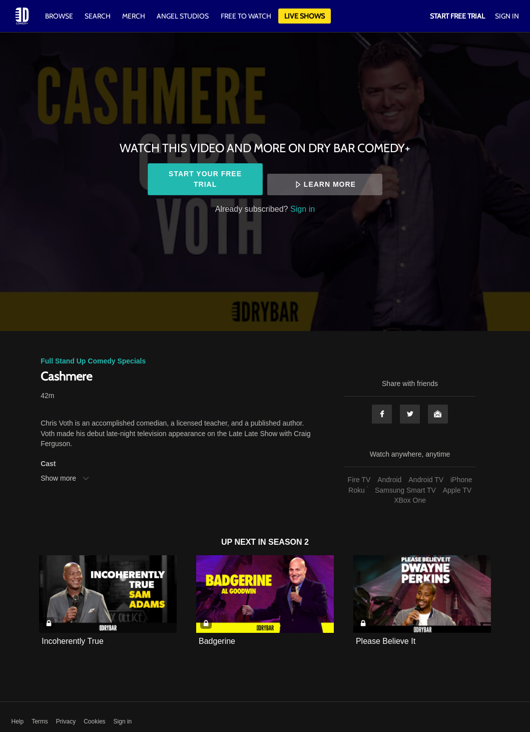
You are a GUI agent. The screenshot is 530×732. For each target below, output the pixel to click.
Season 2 (288, 542)
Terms (40, 721)
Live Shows (304, 16)
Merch (133, 16)
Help (18, 721)
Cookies (94, 721)
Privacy (66, 721)
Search (98, 16)
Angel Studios (183, 16)
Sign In (507, 16)
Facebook (381, 414)
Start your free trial (205, 179)
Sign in (302, 208)
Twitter (409, 414)
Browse (60, 16)
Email (437, 414)
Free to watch (246, 16)
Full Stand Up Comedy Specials (93, 361)
